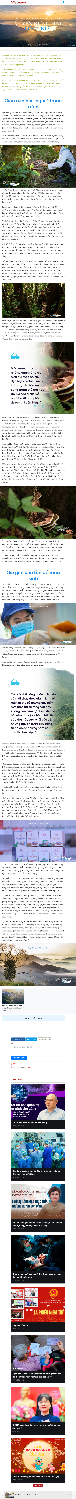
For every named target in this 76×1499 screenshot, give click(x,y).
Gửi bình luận (19, 1058)
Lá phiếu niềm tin (20, 1325)
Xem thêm (17, 1079)
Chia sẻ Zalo (31, 1039)
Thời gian (20, 1067)
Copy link (42, 1039)
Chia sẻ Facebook (18, 1039)
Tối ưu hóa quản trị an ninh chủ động (29, 1123)
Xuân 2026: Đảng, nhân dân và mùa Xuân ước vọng (35, 1476)
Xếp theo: (14, 1067)
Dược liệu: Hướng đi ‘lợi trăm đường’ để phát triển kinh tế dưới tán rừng (12, 1007)
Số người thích (28, 1067)
